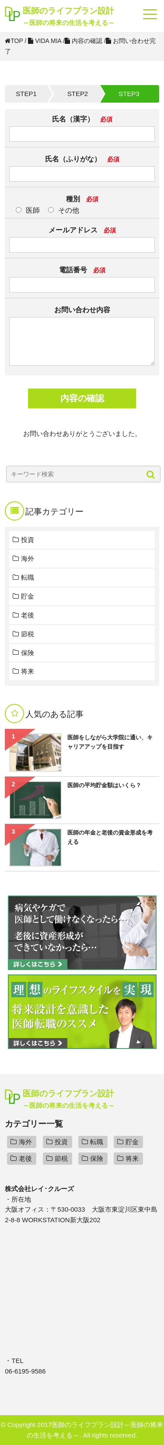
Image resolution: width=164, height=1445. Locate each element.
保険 (27, 652)
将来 (27, 671)
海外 (27, 558)
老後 (27, 615)
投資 (27, 539)
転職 (27, 577)
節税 (27, 634)
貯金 (27, 596)
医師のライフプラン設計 (69, 17)
